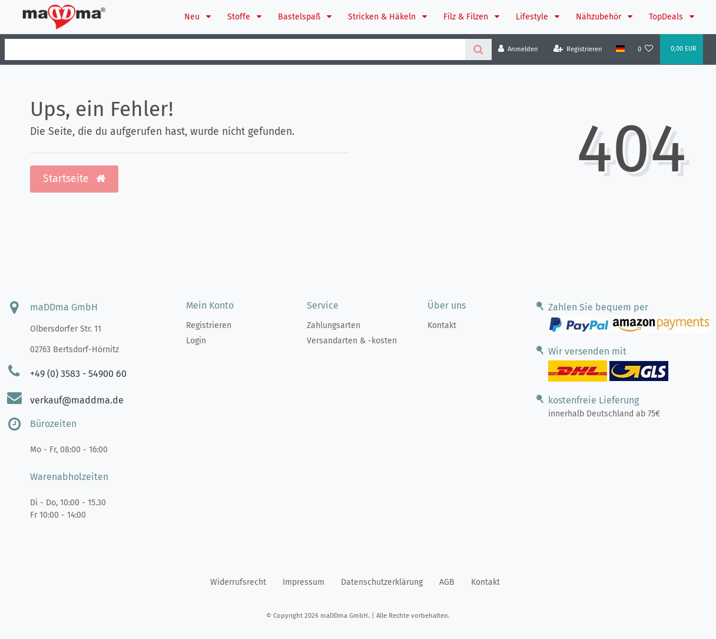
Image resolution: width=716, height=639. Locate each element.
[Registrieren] (578, 49)
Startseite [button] (74, 179)
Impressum (303, 582)
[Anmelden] (518, 49)
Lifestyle (533, 17)
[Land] (620, 49)
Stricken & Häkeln (383, 17)
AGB (447, 582)
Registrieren (208, 325)
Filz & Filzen (466, 17)
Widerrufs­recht (238, 582)
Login (196, 341)
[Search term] (235, 49)
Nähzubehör (600, 17)
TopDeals (667, 17)
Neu (193, 17)
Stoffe (240, 17)
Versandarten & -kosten (352, 341)
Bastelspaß (300, 17)
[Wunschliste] (645, 49)
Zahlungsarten (333, 325)
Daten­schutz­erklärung (382, 582)
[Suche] (478, 49)
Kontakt (441, 325)
